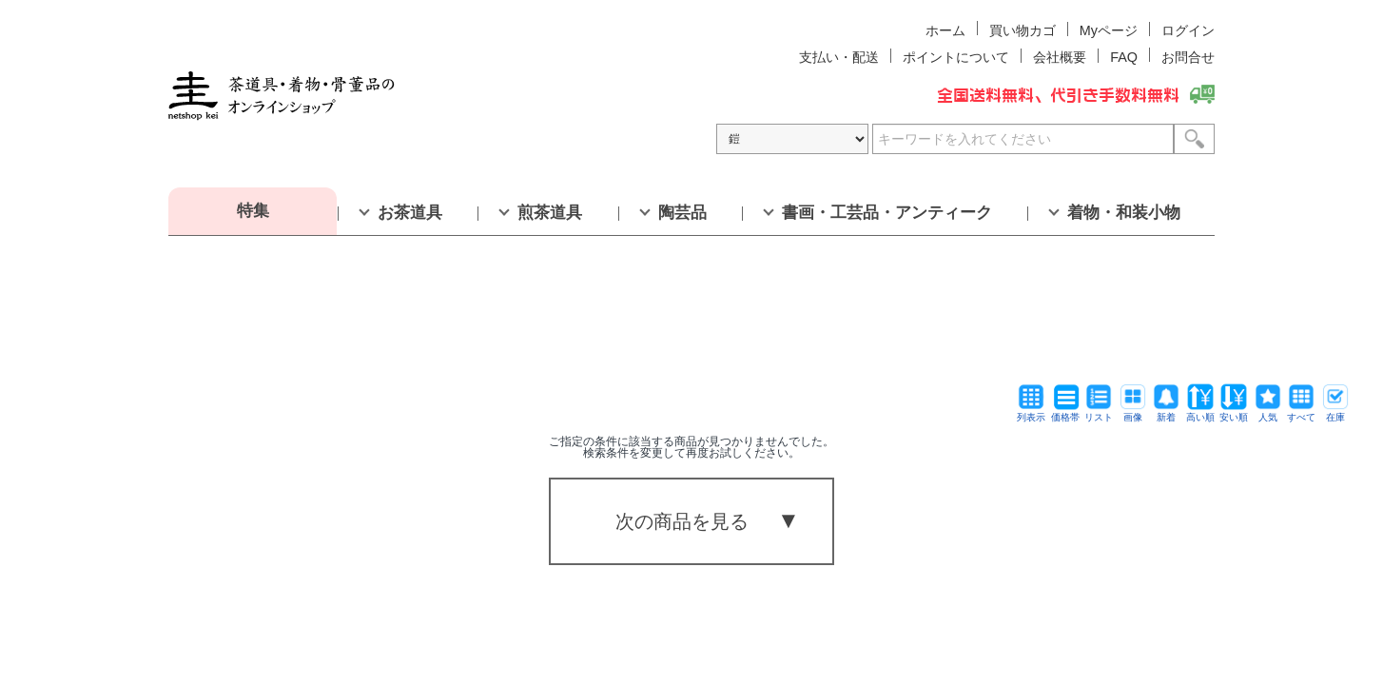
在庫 (1335, 412)
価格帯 (1065, 412)
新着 (1166, 412)
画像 (1133, 412)
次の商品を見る (682, 521)
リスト (1098, 412)
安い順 (1233, 412)
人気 (1268, 412)
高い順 (1200, 412)
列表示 (1031, 412)
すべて (1301, 412)
